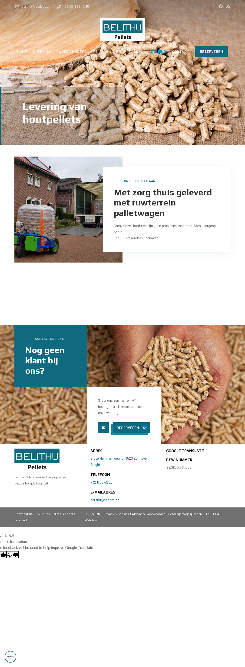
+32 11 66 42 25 (101, 482)
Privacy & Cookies (116, 514)
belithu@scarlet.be (104, 499)
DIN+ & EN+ (93, 514)
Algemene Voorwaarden (148, 514)
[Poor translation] (13, 554)
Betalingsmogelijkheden (185, 514)
